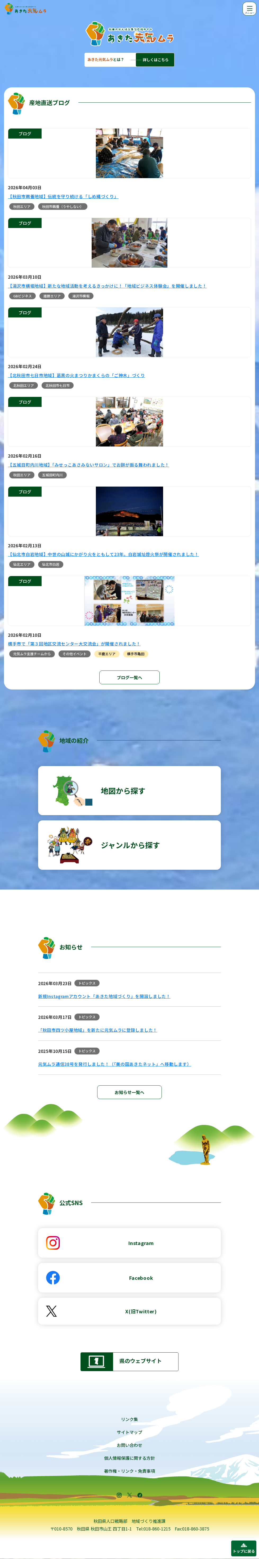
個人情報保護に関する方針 (129, 1458)
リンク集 (129, 1419)
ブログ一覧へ (129, 677)
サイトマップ (129, 1432)
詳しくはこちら (156, 59)
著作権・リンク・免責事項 (129, 1471)
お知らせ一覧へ (129, 1092)
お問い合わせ (129, 1445)
